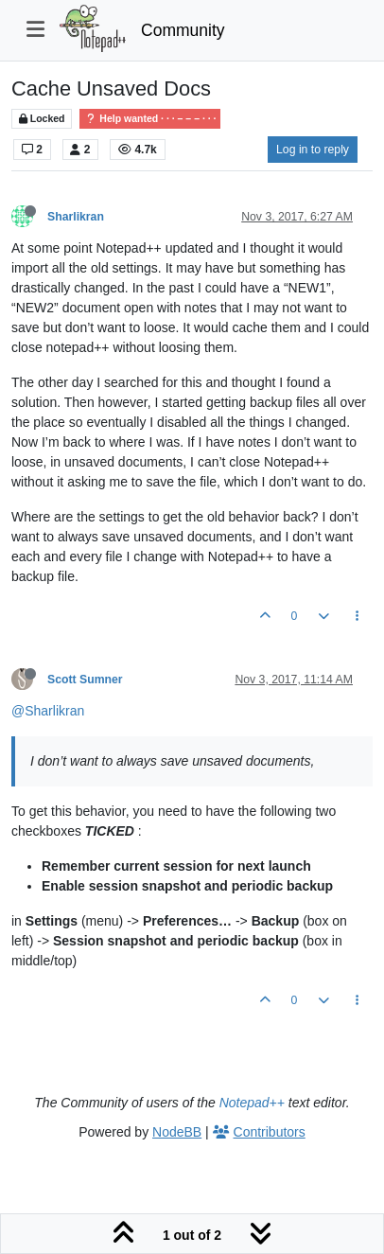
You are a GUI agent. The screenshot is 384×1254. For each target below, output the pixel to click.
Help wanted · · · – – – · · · (150, 119)
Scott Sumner (85, 679)
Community (183, 30)
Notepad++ (252, 1102)
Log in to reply (312, 149)
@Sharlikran (47, 710)
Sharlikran (75, 216)
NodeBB (176, 1131)
